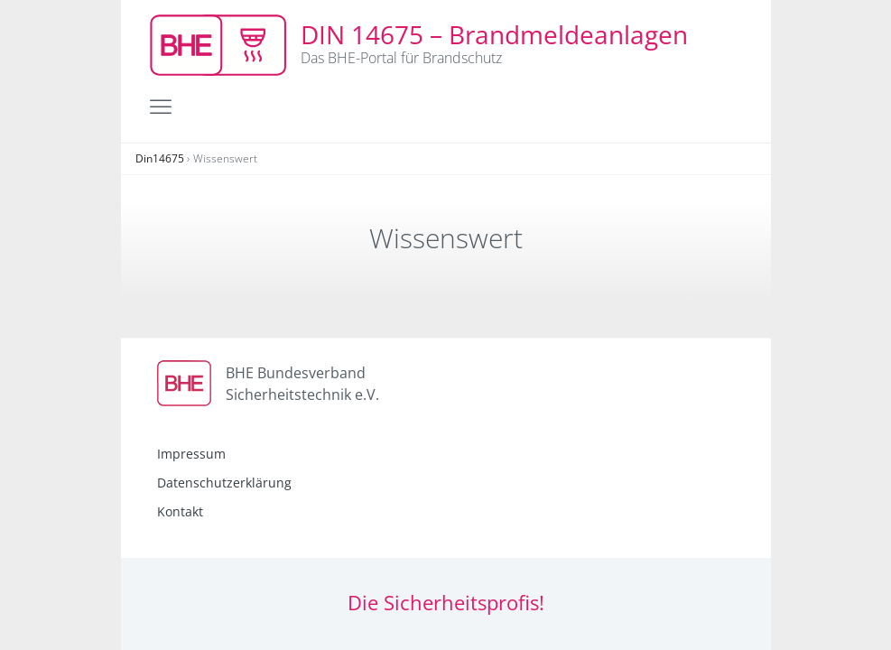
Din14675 (159, 158)
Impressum (191, 453)
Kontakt (180, 511)
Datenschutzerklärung (224, 482)
